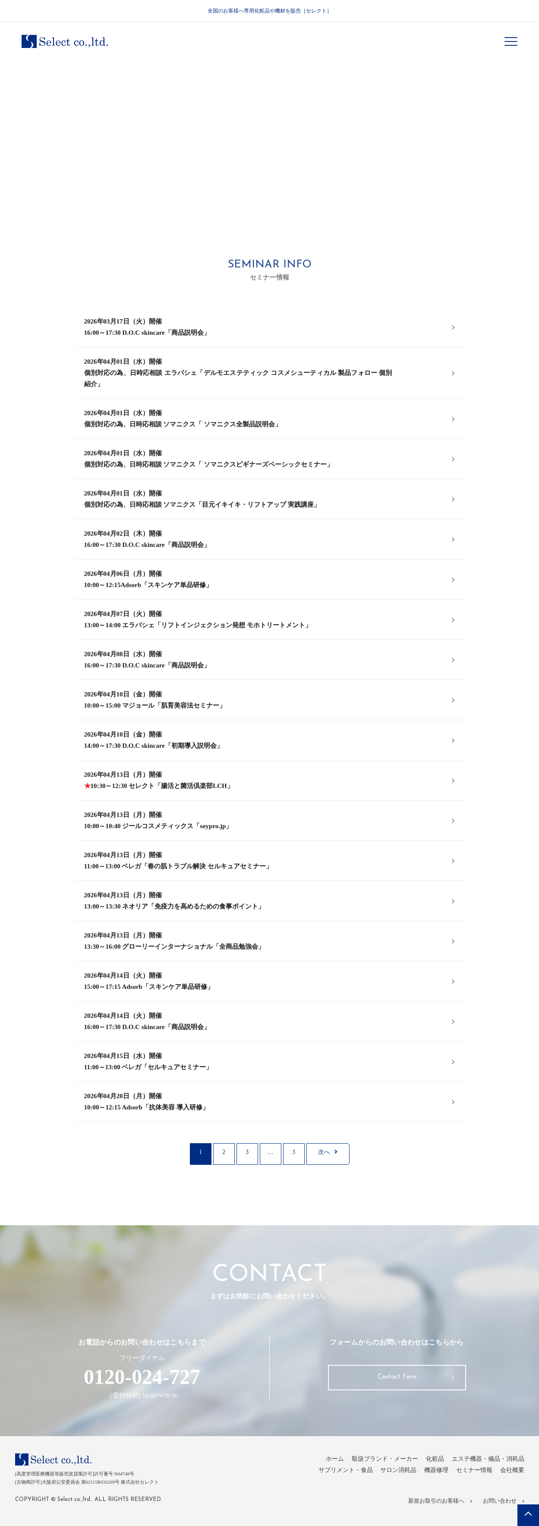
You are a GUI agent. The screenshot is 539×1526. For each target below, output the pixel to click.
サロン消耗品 (391, 1474)
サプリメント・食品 (335, 1474)
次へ (328, 1154)
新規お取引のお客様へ (438, 1501)
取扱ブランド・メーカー (376, 1462)
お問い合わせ (499, 1501)
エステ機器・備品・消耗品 (485, 1462)
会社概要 (511, 1474)
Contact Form (397, 1381)
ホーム (323, 1462)
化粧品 (429, 1462)
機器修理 (431, 1474)
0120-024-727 (142, 1379)
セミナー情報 (471, 1474)
